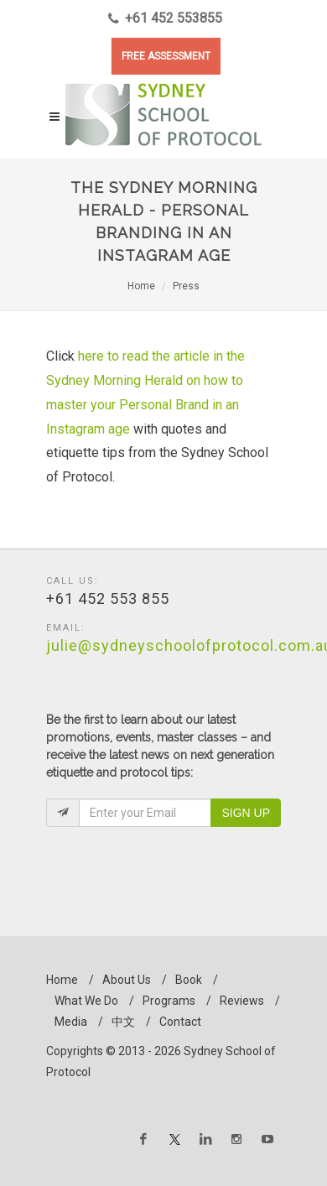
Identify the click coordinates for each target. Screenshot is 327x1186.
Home (141, 286)
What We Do (86, 1000)
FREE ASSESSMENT (166, 56)
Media (70, 1021)
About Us (126, 979)
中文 (123, 1021)
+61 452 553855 (165, 18)
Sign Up (245, 812)
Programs (169, 1000)
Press (186, 286)
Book (188, 979)
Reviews (242, 1000)
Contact (180, 1021)
